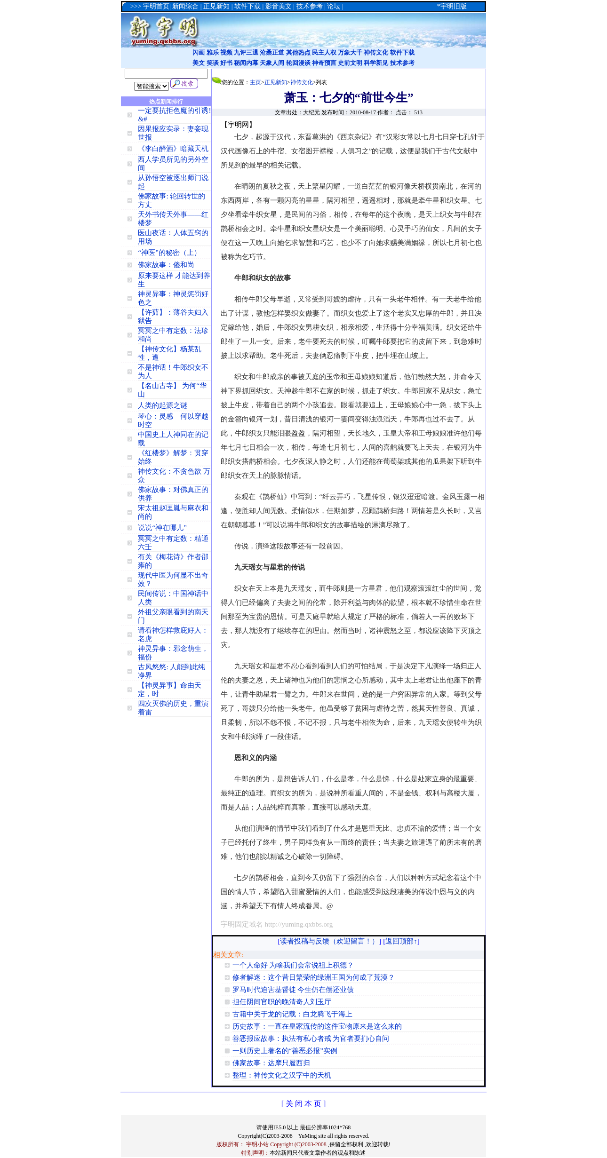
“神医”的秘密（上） (169, 252)
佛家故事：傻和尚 (166, 265)
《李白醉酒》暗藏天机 (173, 148)
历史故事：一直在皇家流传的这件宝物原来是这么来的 (317, 1026)
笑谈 (213, 62)
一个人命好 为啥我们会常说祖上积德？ (293, 965)
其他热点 (298, 52)
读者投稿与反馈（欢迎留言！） (329, 941)
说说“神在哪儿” (162, 527)
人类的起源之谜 (162, 405)
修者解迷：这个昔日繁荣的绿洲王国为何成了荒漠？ (313, 977)
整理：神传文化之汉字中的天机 (281, 1075)
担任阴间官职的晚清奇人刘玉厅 (281, 1002)
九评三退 (246, 52)
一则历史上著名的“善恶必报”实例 (284, 1051)
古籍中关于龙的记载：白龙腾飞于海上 (292, 1014)
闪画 (198, 52)
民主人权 (324, 52)
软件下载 (402, 52)
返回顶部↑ (401, 941)
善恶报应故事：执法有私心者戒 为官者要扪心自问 (311, 1038)
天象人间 (272, 62)
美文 (198, 62)
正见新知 (275, 82)
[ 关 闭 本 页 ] (303, 1104)
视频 (226, 52)
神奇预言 (324, 62)
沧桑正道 (272, 52)
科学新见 (376, 62)
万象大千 (350, 52)
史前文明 (350, 62)
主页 (255, 82)
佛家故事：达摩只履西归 (271, 1063)
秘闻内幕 (246, 62)
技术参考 (402, 62)
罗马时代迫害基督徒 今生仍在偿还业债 (293, 989)
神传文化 (376, 52)
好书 (226, 62)
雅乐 (213, 52)
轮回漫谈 (298, 62)
